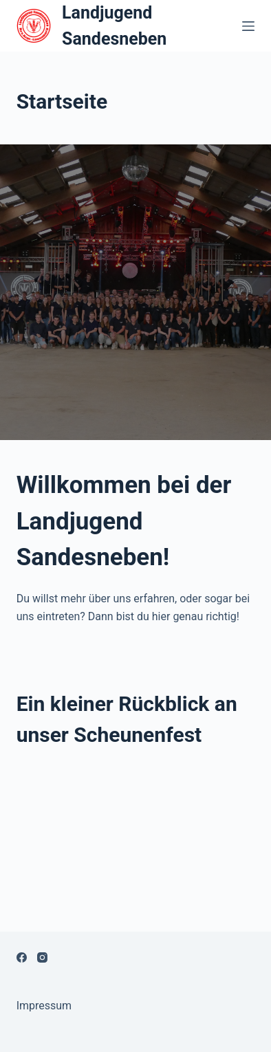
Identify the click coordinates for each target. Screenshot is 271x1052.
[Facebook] (22, 957)
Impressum (44, 1005)
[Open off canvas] (248, 26)
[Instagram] (42, 957)
